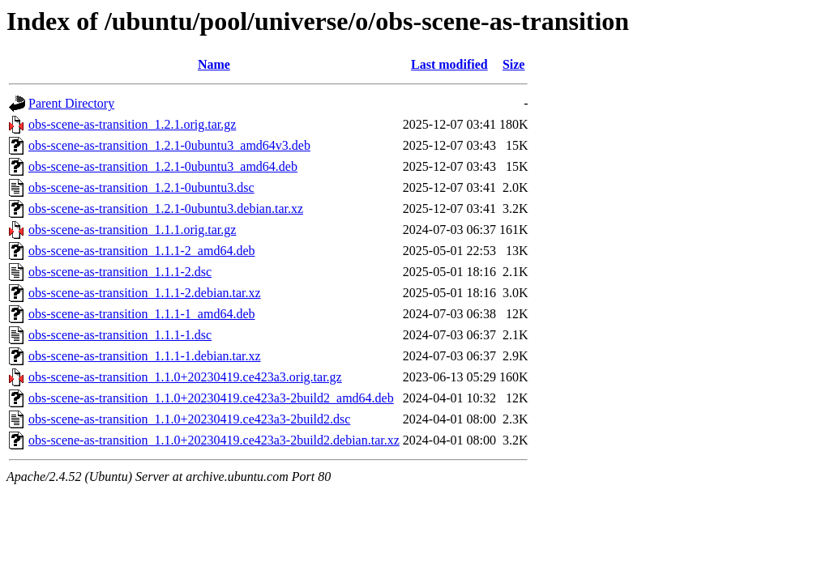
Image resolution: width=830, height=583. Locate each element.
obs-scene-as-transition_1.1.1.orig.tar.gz (132, 229)
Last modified (449, 64)
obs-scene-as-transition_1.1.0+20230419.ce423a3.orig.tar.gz (185, 377)
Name (214, 64)
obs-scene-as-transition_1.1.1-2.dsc (120, 272)
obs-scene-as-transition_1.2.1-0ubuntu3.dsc (141, 187)
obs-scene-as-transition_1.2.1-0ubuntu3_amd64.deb (162, 166)
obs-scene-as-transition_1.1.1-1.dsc (120, 335)
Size (514, 64)
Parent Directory (71, 103)
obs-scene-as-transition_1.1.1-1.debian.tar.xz (144, 356)
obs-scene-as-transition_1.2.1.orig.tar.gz (132, 124)
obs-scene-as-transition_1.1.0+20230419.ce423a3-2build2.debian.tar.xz (214, 440)
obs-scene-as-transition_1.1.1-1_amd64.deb (141, 314)
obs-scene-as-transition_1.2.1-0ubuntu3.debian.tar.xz (165, 208)
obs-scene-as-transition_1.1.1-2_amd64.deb (141, 250)
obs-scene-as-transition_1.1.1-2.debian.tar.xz (144, 293)
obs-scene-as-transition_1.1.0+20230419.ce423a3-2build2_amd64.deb (211, 398)
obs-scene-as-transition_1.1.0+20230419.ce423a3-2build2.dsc (189, 419)
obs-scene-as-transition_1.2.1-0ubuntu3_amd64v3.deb (169, 145)
